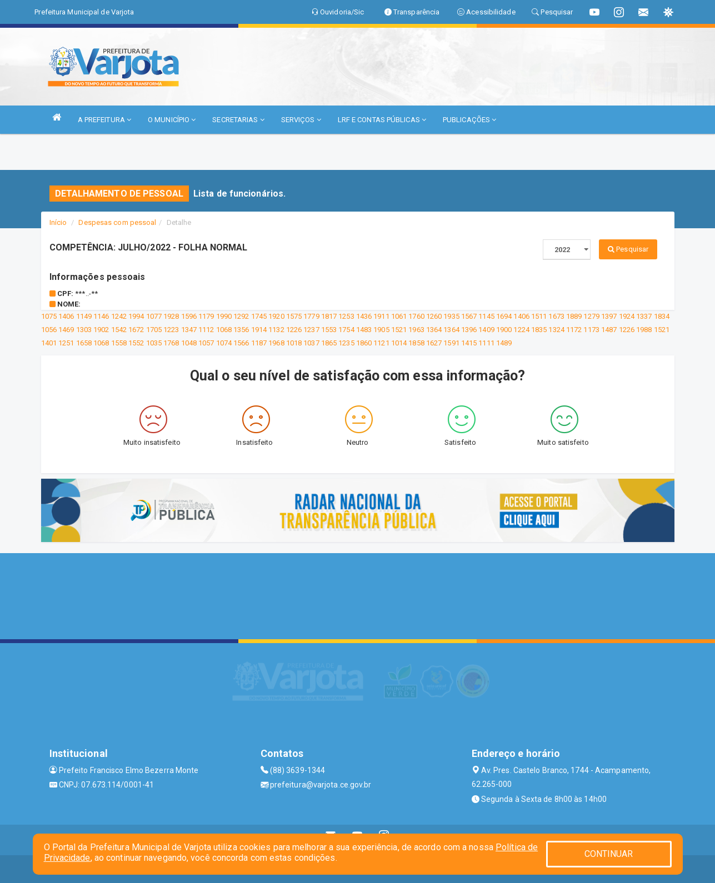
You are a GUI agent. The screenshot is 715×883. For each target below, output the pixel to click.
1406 (66, 316)
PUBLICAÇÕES (469, 120)
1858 (416, 343)
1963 (416, 329)
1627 (434, 343)
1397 (609, 316)
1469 (66, 329)
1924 (626, 316)
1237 (311, 329)
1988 (644, 329)
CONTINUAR (608, 854)
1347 (189, 329)
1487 (609, 329)
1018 (294, 343)
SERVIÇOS (301, 120)
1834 (661, 316)
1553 (329, 329)
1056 (49, 329)
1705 (154, 329)
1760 (416, 316)
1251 (66, 343)
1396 (469, 329)
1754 (346, 329)
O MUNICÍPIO (172, 120)
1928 (171, 316)
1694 (504, 316)
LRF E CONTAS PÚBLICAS (382, 120)
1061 (399, 316)
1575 (294, 316)
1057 (206, 343)
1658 (84, 343)
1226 (294, 329)
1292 (241, 316)
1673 (556, 316)
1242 (119, 316)
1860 (364, 343)
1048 (189, 343)
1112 (206, 329)
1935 (451, 316)
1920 (276, 316)
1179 (206, 316)
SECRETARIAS (238, 120)
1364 (434, 329)
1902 (101, 329)
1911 (381, 316)
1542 (119, 329)
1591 (451, 343)
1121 (381, 343)
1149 (84, 316)
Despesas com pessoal (117, 222)
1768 (171, 343)
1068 (224, 329)
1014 (399, 343)
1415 (469, 343)
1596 (189, 316)
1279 (591, 316)
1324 (556, 329)
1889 (574, 316)
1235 (346, 343)
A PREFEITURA (104, 120)
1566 (241, 343)
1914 (259, 329)
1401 (49, 343)
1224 (521, 329)
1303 (84, 329)
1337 (644, 316)
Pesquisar (628, 249)
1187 (259, 343)
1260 (434, 316)
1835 (539, 329)
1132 (276, 329)
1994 (136, 316)
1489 (504, 343)
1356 (241, 329)
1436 (364, 316)
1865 (329, 343)
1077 (154, 316)
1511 (539, 316)
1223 (171, 329)
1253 (346, 316)
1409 (486, 329)
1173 (591, 329)
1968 (276, 343)
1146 (101, 316)
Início (58, 222)
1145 (486, 316)
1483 (364, 329)
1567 (469, 316)
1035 (154, 343)
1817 (329, 316)
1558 (119, 343)
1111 (486, 343)
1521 (399, 329)
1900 (504, 329)
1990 (224, 316)
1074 (224, 343)
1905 (381, 329)
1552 (136, 343)
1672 (136, 329)
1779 (311, 316)
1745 (259, 316)
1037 (311, 343)
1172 (574, 329)
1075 (49, 316)
